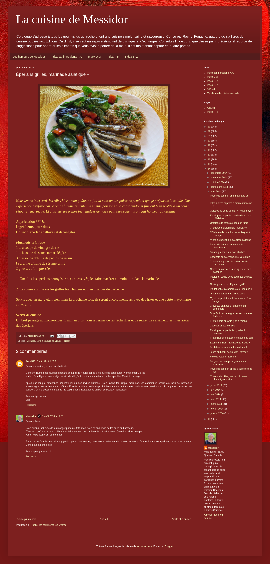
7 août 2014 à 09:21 (47, 361)
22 (209, 131)
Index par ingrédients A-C (66, 56)
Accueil (104, 519)
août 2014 (216, 191)
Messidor (31, 416)
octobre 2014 (218, 182)
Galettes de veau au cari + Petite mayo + (231, 210)
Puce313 (30, 361)
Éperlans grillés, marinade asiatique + (230, 342)
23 (209, 126)
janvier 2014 (217, 413)
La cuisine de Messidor (72, 19)
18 (209, 150)
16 (209, 159)
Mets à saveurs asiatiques (48, 341)
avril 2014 (216, 399)
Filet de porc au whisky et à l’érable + (230, 321)
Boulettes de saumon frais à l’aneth (228, 347)
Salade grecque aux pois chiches (227, 252)
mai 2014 (216, 394)
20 (209, 140)
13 (209, 419)
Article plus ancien (181, 519)
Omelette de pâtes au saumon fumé (229, 223)
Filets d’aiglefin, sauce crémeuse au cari (231, 337)
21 (209, 136)
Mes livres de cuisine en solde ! (223, 93)
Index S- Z (131, 56)
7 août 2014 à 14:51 (53, 416)
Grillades (31, 341)
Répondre (31, 404)
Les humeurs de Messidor (29, 56)
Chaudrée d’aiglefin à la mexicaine (228, 227)
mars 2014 (217, 403)
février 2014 (217, 408)
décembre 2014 (219, 173)
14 (209, 168)
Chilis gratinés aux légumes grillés (228, 284)
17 (209, 154)
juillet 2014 (217, 385)
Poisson (66, 341)
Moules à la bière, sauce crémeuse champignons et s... (228, 378)
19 (209, 145)
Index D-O (94, 56)
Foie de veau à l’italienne (223, 356)
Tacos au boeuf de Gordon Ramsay (229, 352)
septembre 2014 (220, 187)
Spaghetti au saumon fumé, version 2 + (231, 257)
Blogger (169, 546)
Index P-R (113, 56)
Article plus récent (26, 519)
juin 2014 (216, 389)
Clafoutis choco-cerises (222, 325)
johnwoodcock (144, 546)
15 (209, 164)
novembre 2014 (219, 177)
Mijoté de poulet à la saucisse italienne (230, 240)
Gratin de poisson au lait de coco (227, 293)
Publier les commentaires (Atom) (48, 525)
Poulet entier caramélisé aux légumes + (231, 289)
